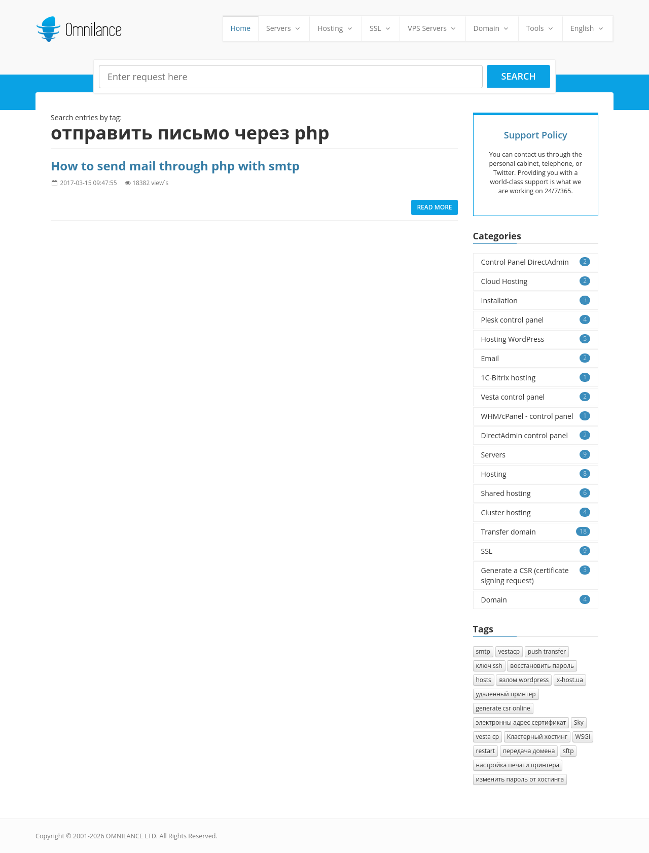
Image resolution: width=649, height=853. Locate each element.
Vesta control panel (536, 397)
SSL (381, 28)
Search (518, 76)
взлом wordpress (524, 680)
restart (485, 751)
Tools (540, 28)
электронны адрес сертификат (521, 722)
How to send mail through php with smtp (175, 165)
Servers (284, 28)
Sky (579, 722)
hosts (483, 680)
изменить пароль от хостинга (520, 779)
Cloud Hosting (536, 281)
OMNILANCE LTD (131, 836)
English (587, 28)
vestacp (509, 651)
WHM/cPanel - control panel (536, 416)
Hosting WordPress (536, 339)
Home (241, 28)
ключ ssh (489, 665)
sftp (568, 751)
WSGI (583, 736)
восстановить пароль (542, 665)
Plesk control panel (536, 320)
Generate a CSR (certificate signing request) (536, 575)
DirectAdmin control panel (536, 435)
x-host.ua (570, 680)
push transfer (547, 651)
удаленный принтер (506, 694)
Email (536, 358)
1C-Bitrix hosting (536, 377)
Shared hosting (536, 493)
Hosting (335, 28)
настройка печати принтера (518, 765)
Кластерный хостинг (537, 736)
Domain (492, 28)
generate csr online (503, 708)
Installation (536, 300)
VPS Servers (432, 28)
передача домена (529, 751)
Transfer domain (536, 532)
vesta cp (487, 736)
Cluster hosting (536, 512)
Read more (434, 207)
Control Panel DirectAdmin (536, 262)
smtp (483, 651)
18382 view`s (150, 183)
